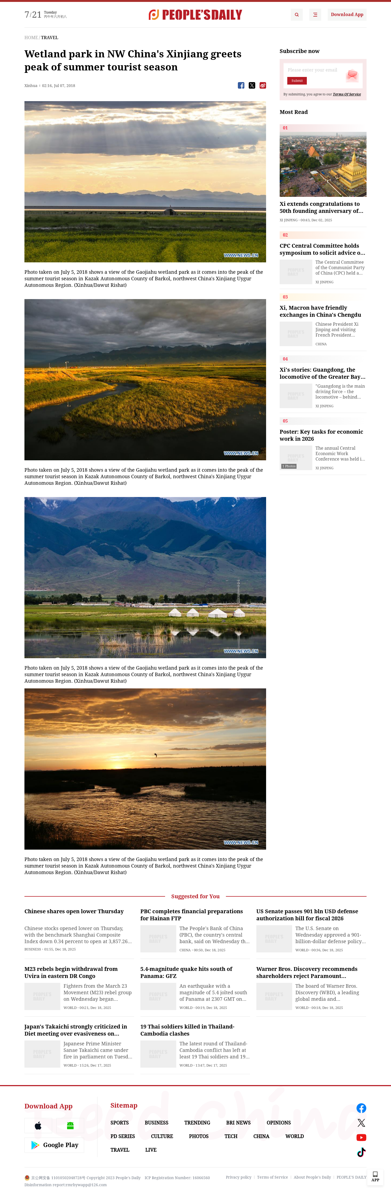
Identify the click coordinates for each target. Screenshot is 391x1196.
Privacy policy (238, 1177)
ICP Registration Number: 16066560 (177, 1178)
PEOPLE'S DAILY (352, 1177)
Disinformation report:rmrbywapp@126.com (65, 1185)
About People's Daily (312, 1177)
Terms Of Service (347, 94)
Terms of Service (272, 1177)
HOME (31, 37)
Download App (347, 14)
